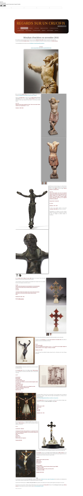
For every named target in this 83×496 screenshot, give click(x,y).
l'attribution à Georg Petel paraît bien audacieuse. (37, 43)
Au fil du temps (36, 28)
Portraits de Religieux (50, 30)
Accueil (18, 28)
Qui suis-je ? (56, 30)
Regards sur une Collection (44, 28)
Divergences (31, 28)
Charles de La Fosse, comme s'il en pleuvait (47, 479)
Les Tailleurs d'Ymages (20, 30)
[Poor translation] (4, 6)
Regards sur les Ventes (24, 28)
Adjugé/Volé (43, 30)
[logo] (41, 23)
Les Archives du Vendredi (36, 30)
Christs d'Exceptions (28, 30)
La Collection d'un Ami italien (54, 28)
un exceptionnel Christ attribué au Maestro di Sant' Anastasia (27, 95)
